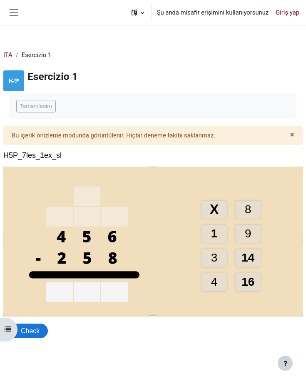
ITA (7, 55)
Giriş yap (287, 12)
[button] (137, 12)
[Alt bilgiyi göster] (285, 363)
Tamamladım (36, 106)
